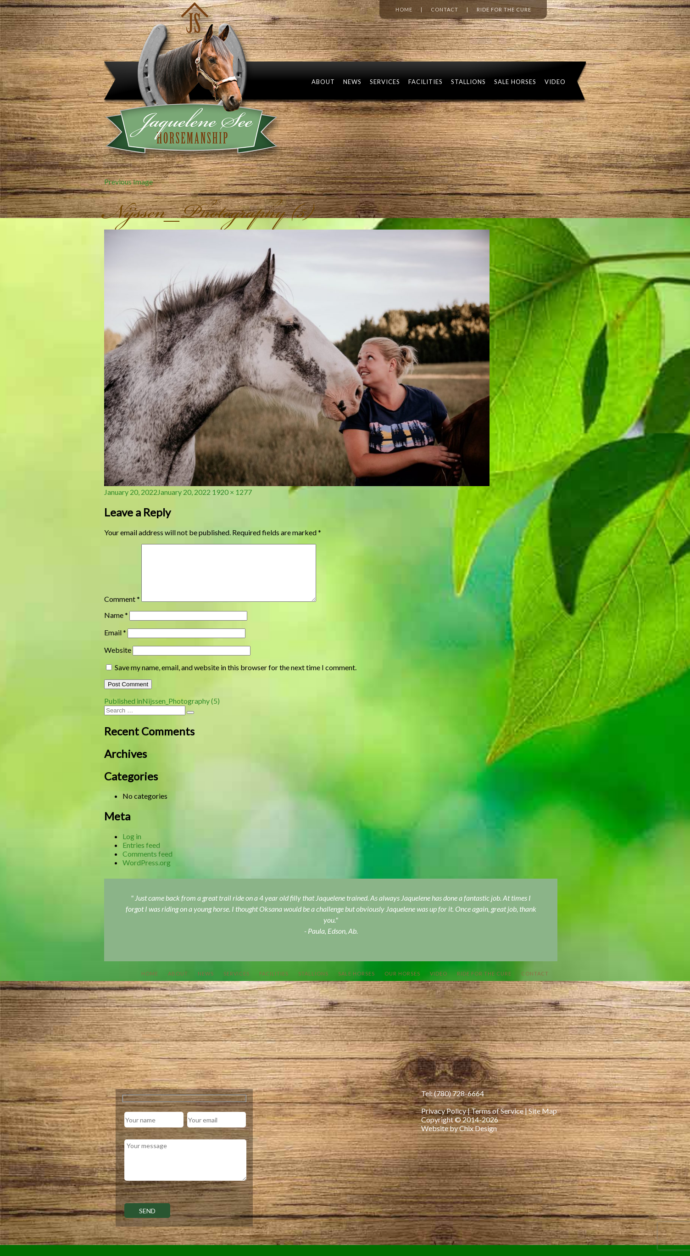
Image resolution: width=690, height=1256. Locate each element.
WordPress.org (146, 873)
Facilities (425, 81)
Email (115, 643)
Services (385, 81)
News (352, 81)
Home (403, 9)
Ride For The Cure (484, 984)
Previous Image (128, 181)
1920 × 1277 (232, 492)
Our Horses (402, 984)
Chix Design (478, 1139)
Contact (444, 9)
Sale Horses (515, 81)
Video (555, 81)
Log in (131, 847)
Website (117, 660)
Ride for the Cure (504, 9)
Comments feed (147, 864)
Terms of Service (497, 1121)
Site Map (543, 1121)
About (323, 81)
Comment (122, 610)
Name (116, 626)
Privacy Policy (443, 1121)
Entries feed (141, 856)
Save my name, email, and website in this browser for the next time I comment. (235, 678)
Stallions (468, 81)
